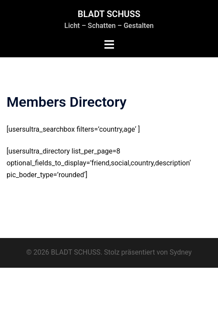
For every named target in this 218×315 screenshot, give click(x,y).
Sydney (181, 252)
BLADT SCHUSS (109, 14)
